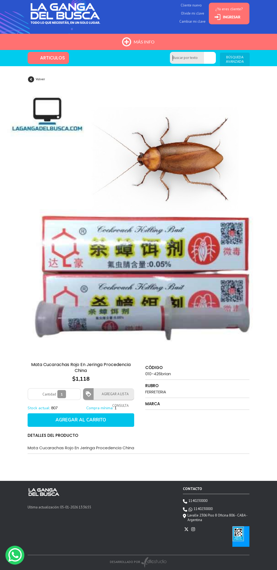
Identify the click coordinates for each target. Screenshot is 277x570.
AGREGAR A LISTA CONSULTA (113, 396)
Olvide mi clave (192, 13)
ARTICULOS (52, 58)
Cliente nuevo (191, 5)
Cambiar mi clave (192, 21)
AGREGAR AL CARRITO (80, 420)
